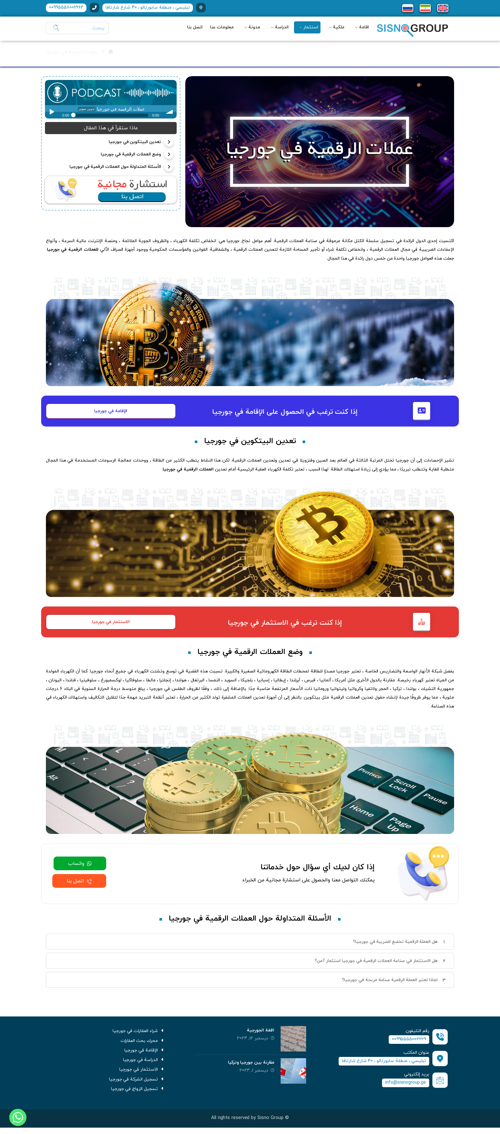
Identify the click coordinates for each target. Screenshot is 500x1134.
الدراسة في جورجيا (144, 1064)
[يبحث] (54, 28)
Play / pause (51, 111)
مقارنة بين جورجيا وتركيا (251, 1065)
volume (170, 111)
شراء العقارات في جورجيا (139, 1033)
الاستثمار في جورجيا (142, 1074)
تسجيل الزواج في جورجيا (138, 1095)
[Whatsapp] (17, 1117)
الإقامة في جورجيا (144, 1054)
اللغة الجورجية (260, 1033)
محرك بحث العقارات (143, 1044)
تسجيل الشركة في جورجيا (137, 1084)
